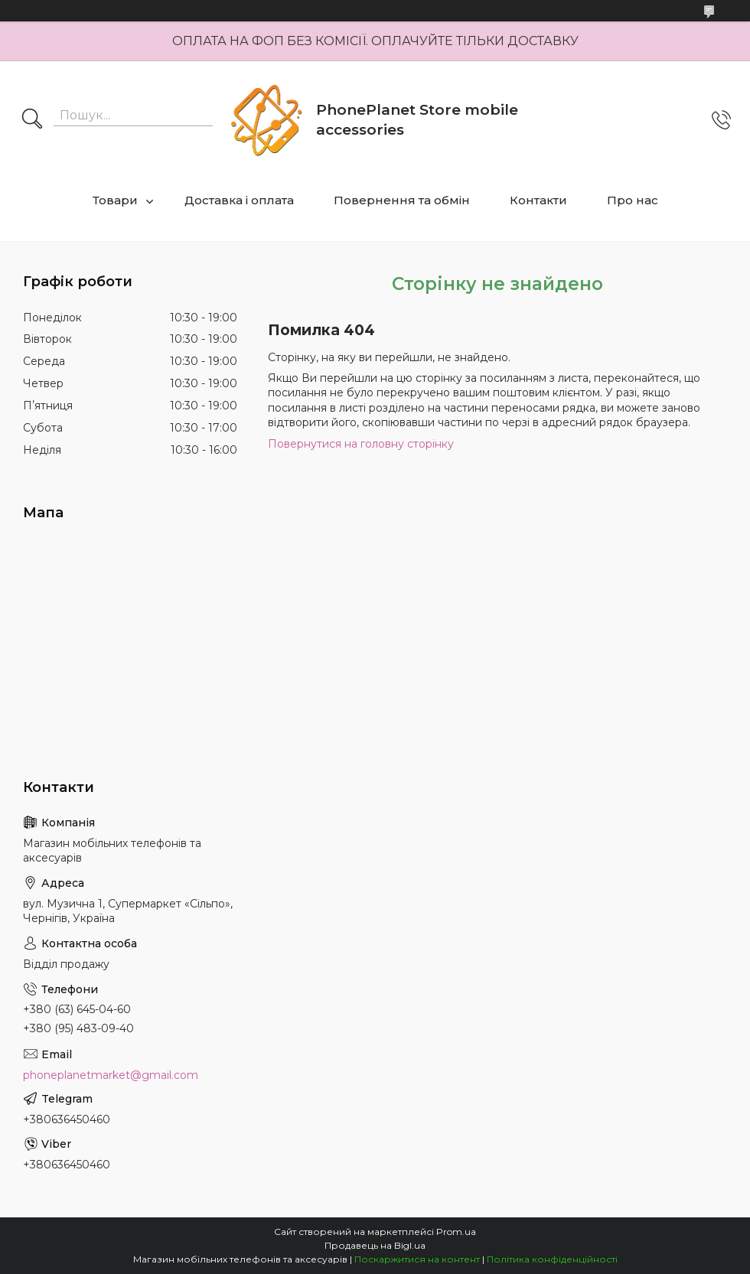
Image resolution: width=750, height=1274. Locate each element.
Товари (115, 200)
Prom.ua (456, 1231)
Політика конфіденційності (552, 1259)
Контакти (538, 200)
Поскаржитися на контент (417, 1259)
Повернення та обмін (402, 200)
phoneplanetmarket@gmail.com (110, 1075)
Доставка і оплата (239, 200)
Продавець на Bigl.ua (375, 1245)
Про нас (632, 200)
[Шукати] (32, 120)
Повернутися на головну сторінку (361, 444)
